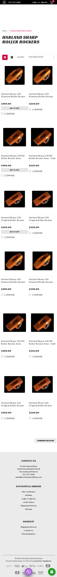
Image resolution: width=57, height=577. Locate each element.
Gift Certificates (28, 492)
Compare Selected (45, 440)
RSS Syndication (28, 534)
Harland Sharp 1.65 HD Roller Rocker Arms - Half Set (42, 342)
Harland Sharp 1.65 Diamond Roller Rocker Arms (13, 280)
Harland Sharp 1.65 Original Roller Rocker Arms (12, 404)
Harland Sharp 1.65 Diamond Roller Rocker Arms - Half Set (41, 280)
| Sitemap (38, 558)
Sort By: (20, 57)
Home (4, 31)
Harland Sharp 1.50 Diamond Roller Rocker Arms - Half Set (41, 95)
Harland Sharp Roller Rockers (21, 31)
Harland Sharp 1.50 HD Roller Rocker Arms (13, 157)
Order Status (28, 502)
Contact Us (28, 530)
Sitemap (28, 509)
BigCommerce (19, 561)
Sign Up (44, 2)
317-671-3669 (14, 2)
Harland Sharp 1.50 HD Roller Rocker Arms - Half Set (42, 157)
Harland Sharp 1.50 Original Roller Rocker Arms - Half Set (40, 218)
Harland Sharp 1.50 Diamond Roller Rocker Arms (13, 95)
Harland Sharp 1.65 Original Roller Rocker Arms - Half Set (40, 404)
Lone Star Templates (42, 561)
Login (34, 2)
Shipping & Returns (29, 505)
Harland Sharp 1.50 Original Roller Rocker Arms (12, 218)
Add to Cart (14, 108)
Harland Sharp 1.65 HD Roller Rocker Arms (13, 342)
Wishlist (28, 495)
